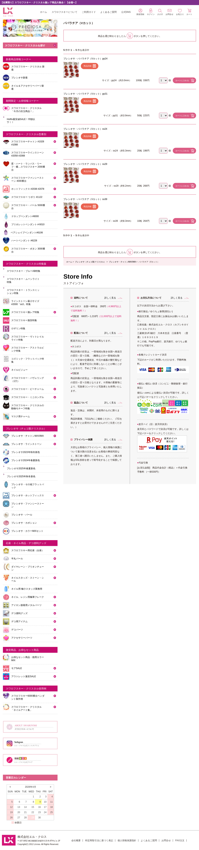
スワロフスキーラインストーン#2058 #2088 (27, 154)
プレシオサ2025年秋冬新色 (21, 476)
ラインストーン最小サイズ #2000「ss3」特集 (25, 303)
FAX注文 (179, 840)
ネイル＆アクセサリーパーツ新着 (27, 87)
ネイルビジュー (19, 370)
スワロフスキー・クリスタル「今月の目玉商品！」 (26, 110)
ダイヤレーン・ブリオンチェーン (27, 568)
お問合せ (166, 840)
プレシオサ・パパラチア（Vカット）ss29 (85, 164)
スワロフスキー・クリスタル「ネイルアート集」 (26, 708)
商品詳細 (87, 66)
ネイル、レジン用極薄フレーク (27, 597)
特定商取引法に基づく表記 (99, 840)
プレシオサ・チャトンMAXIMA (122, 262)
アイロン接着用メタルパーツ (26, 605)
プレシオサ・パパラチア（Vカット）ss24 (85, 129)
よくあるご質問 (108, 12)
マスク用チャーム (20, 416)
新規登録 (140, 12)
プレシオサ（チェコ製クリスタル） (90, 262)
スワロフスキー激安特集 (24, 320)
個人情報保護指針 (127, 840)
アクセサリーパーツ (21, 637)
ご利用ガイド (89, 12)
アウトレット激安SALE (23, 676)
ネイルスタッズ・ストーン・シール (27, 579)
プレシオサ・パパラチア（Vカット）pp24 (85, 58)
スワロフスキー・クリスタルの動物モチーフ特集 (27, 407)
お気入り (180, 12)
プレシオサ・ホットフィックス (27, 495)
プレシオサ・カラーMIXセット (27, 531)
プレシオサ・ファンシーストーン (27, 505)
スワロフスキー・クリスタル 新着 (28, 68)
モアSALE (16, 668)
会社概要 (76, 840)
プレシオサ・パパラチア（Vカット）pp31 (85, 93)
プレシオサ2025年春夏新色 (21, 468)
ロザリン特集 (18, 328)
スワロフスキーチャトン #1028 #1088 (27, 143)
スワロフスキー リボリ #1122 (26, 197)
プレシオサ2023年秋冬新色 (25, 452)
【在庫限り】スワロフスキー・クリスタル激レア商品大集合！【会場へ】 (39, 2)
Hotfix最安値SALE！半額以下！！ (21, 121)
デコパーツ (17, 629)
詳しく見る (110, 297)
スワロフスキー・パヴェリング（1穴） (27, 379)
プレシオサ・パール (21, 514)
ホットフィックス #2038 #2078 (27, 189)
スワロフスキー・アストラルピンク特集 (27, 349)
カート (189, 12)
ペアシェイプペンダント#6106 (27, 232)
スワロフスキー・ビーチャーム (27, 389)
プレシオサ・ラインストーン (26, 444)
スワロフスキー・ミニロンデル (27, 397)
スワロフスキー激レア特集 (25, 312)
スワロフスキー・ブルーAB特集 (23, 271)
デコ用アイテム (19, 621)
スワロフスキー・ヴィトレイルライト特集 (27, 338)
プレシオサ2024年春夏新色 (25, 460)
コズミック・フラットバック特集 (27, 360)
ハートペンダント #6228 (24, 240)
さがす (160, 12)
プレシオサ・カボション (24, 522)
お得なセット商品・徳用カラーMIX (27, 659)
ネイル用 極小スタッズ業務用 (26, 589)
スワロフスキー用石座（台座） (27, 550)
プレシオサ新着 (19, 77)
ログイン (151, 11)
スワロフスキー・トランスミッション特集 (23, 292)
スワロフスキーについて (64, 12)
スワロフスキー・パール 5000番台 (28, 207)
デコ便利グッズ (19, 613)
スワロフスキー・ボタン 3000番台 (28, 250)
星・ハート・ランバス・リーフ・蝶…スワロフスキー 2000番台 (28, 166)
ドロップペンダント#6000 (25, 216)
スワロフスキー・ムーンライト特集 (23, 280)
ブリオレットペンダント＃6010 (28, 224)
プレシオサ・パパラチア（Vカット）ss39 (85, 199)
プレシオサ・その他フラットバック (27, 486)
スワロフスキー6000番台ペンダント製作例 (28, 697)
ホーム (43, 12)
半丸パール (17, 558)
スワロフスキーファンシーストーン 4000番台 (27, 179)
